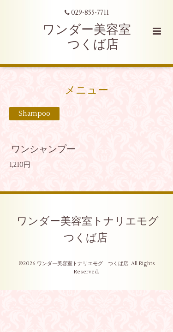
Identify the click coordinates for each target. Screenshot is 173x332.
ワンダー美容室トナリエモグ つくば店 (93, 229)
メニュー (86, 90)
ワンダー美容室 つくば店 (86, 37)
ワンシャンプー (43, 149)
